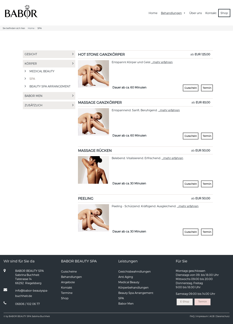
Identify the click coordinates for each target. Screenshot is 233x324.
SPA (32, 78)
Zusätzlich (49, 105)
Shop (224, 13)
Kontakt (210, 13)
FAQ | (193, 316)
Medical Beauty (128, 282)
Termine (66, 292)
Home (153, 13)
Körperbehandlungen (133, 287)
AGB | (213, 316)
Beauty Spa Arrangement (49, 86)
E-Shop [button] (184, 301)
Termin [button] (207, 87)
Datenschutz (222, 316)
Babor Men (49, 96)
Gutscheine (69, 271)
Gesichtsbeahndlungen (134, 271)
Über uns (195, 13)
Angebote (68, 282)
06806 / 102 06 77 (27, 303)
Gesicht (49, 54)
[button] (184, 13)
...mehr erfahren (162, 62)
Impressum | (202, 316)
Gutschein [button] (190, 87)
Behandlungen (173, 13)
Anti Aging (125, 276)
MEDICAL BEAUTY (41, 71)
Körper (49, 63)
